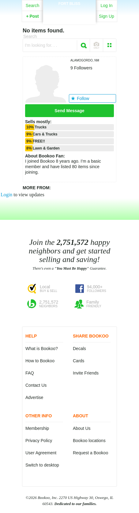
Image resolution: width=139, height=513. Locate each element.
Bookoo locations (89, 440)
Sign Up (106, 16)
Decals (79, 348)
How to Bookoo (39, 360)
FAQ (29, 373)
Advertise (34, 397)
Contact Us (36, 385)
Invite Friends (86, 373)
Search (32, 5)
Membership (37, 428)
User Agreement (40, 452)
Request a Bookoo (90, 452)
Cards (78, 360)
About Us (82, 428)
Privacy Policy (38, 440)
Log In (107, 5)
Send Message (69, 110)
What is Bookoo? (41, 348)
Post (32, 16)
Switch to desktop (42, 465)
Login (6, 194)
